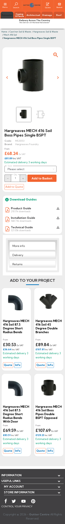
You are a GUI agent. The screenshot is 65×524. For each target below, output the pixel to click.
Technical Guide (22, 227)
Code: (8, 140)
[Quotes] (47, 4)
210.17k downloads (20, 211)
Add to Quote (14, 186)
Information (11, 475)
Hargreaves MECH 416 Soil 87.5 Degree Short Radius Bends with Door (16, 414)
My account (14, 486)
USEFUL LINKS (11, 481)
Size (10, 166)
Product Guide (21, 208)
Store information (19, 492)
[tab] (32, 246)
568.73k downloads (21, 220)
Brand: (8, 144)
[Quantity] (15, 178)
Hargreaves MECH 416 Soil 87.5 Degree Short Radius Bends (16, 326)
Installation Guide (23, 217)
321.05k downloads (21, 230)
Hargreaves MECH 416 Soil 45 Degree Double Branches (49, 326)
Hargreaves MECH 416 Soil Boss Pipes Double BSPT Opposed (49, 412)
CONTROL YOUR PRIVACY (16, 506)
